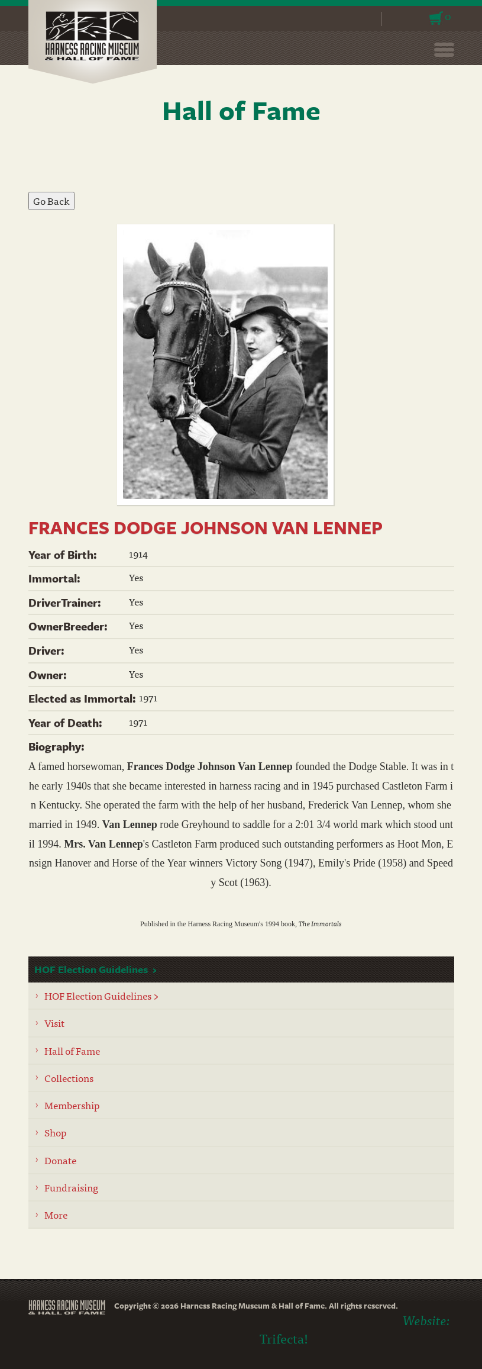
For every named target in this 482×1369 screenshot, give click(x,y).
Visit (54, 1022)
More (55, 1214)
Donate (60, 1160)
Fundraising (71, 1187)
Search (365, 19)
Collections (68, 1077)
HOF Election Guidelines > (101, 995)
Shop (55, 1132)
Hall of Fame (72, 1050)
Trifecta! (284, 1338)
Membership (72, 1105)
